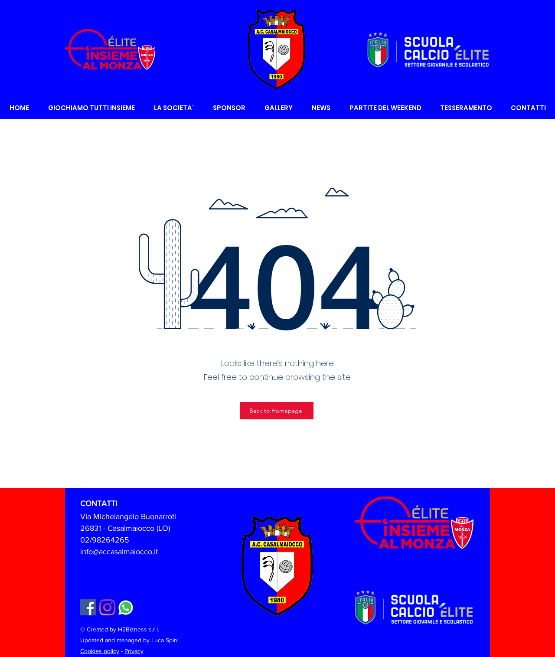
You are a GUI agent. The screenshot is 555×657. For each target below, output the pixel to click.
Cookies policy (99, 650)
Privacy (134, 650)
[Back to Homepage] (276, 410)
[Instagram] (107, 607)
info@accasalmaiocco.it (119, 551)
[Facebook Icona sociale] (88, 607)
